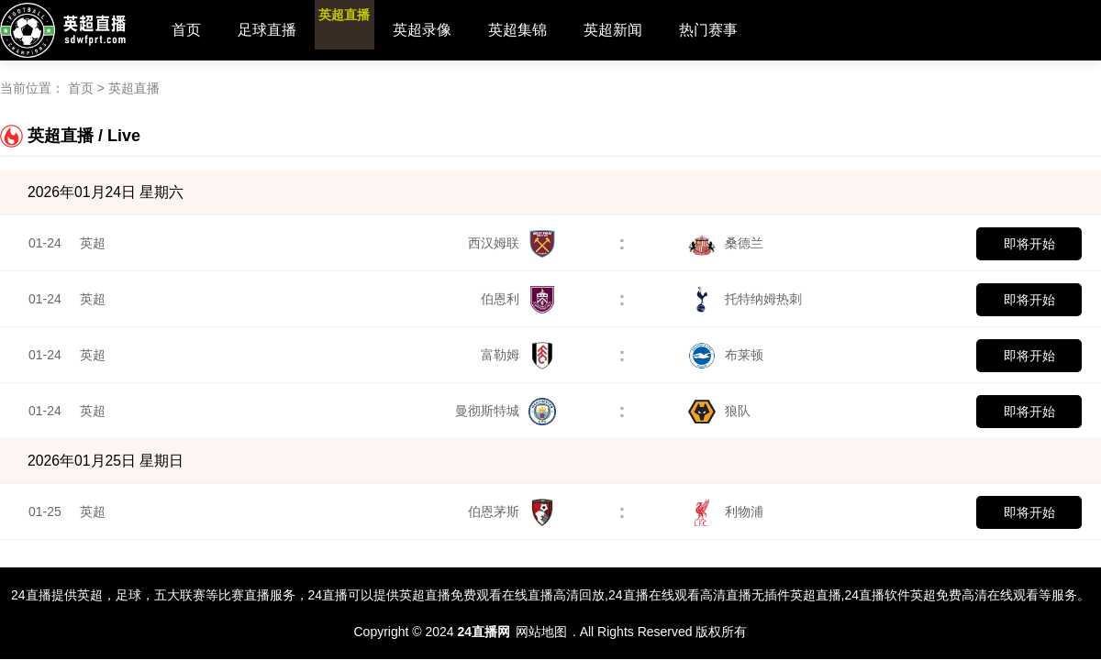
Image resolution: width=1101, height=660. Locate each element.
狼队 (719, 410)
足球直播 (267, 30)
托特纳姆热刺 (745, 299)
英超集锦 (553, 30)
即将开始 (1029, 243)
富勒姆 (518, 354)
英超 (93, 243)
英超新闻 (648, 30)
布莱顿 (725, 354)
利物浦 (725, 511)
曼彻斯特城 (505, 410)
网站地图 (541, 631)
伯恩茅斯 (512, 511)
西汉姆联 (512, 243)
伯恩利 (518, 299)
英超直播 (362, 30)
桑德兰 (725, 243)
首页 (186, 30)
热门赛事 (744, 30)
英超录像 (457, 30)
